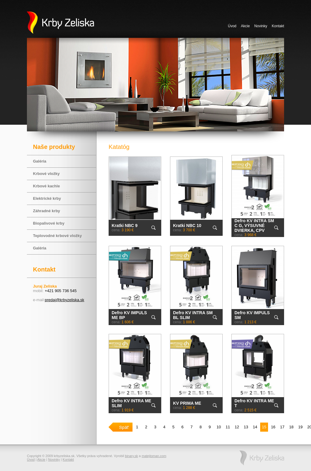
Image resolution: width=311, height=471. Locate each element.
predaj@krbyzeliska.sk (64, 300)
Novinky (260, 26)
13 (246, 427)
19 (300, 427)
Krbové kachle (46, 186)
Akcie (245, 26)
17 (282, 427)
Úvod (232, 26)
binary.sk (131, 456)
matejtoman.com (154, 456)
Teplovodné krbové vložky (57, 235)
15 (264, 427)
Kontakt (278, 26)
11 (228, 427)
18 (291, 427)
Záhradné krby (46, 211)
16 (273, 427)
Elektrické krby (47, 198)
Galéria (39, 161)
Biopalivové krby (48, 223)
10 (219, 427)
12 (237, 427)
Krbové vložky (46, 173)
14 (255, 427)
